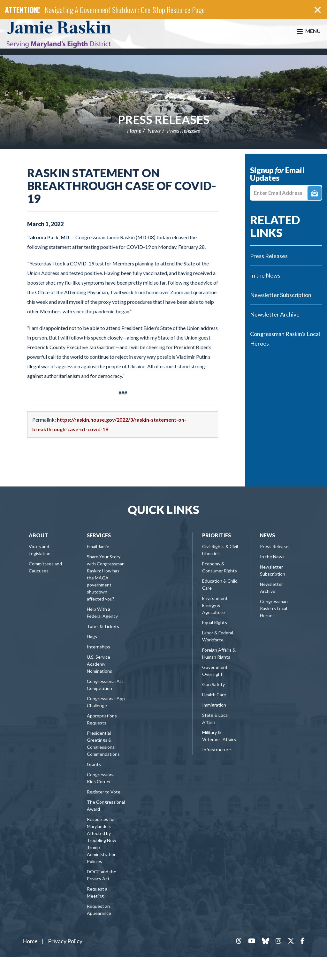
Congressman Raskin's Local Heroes (285, 338)
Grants (94, 764)
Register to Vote (103, 791)
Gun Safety (213, 684)
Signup (314, 193)
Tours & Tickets (103, 626)
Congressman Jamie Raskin (65, 34)
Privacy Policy (65, 941)
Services (99, 535)
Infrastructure (216, 749)
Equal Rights (214, 622)
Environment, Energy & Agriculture (215, 605)
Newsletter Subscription (280, 294)
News (154, 130)
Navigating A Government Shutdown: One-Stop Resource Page (125, 9)
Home (134, 130)
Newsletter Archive (275, 314)
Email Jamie (98, 546)
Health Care (214, 694)
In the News (265, 275)
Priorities (216, 535)
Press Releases (163, 119)
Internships (98, 646)
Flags (92, 636)
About (38, 535)
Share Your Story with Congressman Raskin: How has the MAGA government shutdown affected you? (106, 577)
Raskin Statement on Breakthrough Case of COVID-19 (121, 185)
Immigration (214, 705)
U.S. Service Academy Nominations (99, 664)
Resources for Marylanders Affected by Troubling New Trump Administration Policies (102, 840)
